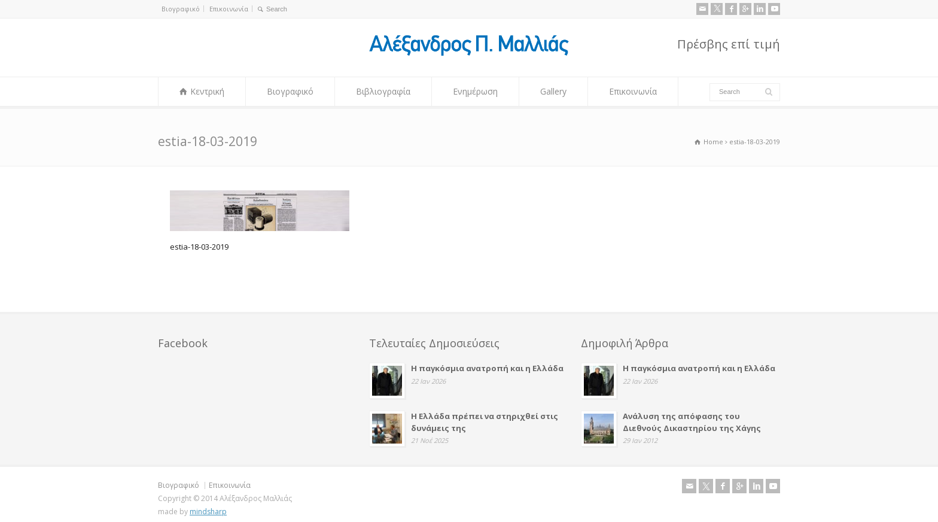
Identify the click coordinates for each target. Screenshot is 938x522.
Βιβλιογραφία (383, 91)
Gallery (553, 91)
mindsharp (208, 510)
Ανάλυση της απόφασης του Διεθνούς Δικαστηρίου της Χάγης (692, 420)
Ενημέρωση (475, 91)
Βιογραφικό (181, 8)
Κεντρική (207, 91)
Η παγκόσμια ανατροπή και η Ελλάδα (487, 367)
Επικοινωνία (228, 8)
